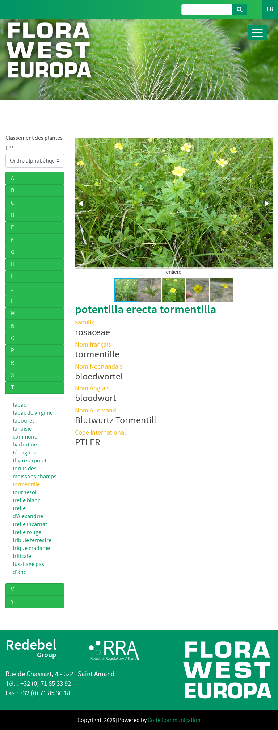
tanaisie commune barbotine (25, 436)
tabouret (23, 420)
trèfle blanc (26, 500)
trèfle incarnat (30, 524)
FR (269, 9)
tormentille (26, 484)
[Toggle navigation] (257, 32)
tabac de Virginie (33, 412)
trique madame (31, 548)
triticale (22, 556)
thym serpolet (29, 460)
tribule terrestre (32, 540)
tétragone (25, 452)
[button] (81, 203)
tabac (19, 404)
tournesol (25, 492)
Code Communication (174, 720)
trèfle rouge (27, 532)
